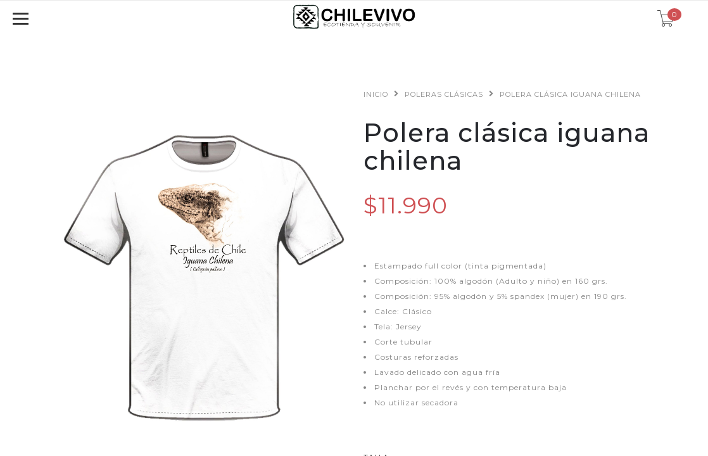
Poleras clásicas (444, 94)
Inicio (375, 94)
